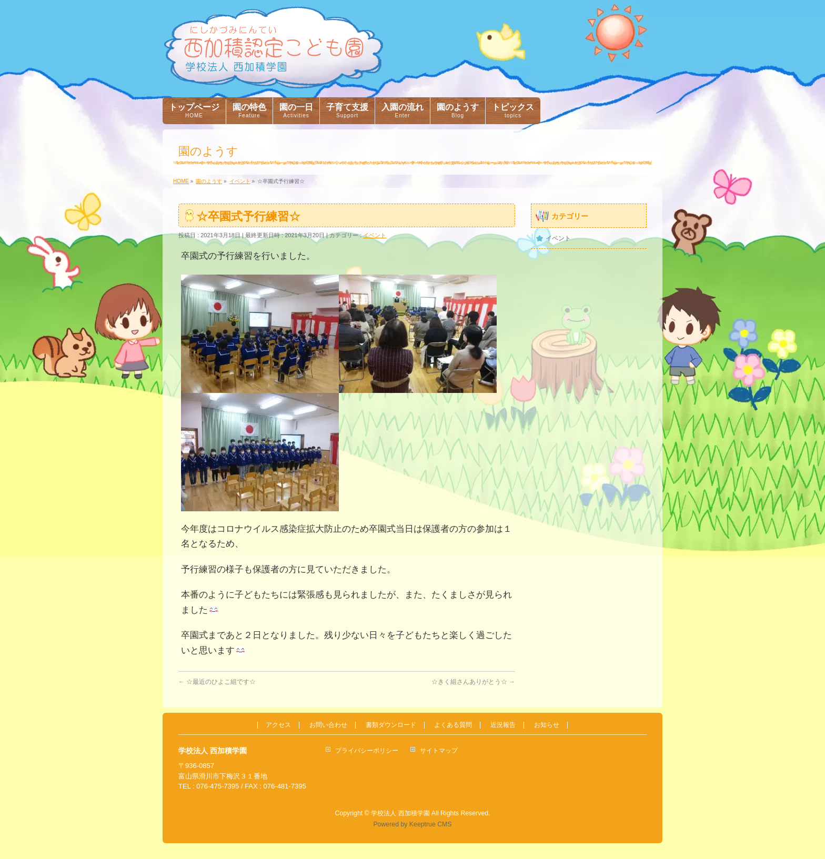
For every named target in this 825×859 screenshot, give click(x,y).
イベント (374, 235)
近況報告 (503, 725)
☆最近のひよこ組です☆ (217, 681)
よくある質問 (453, 725)
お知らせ (546, 725)
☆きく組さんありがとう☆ (473, 681)
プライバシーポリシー (366, 750)
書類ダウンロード (391, 725)
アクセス (278, 725)
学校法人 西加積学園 (400, 813)
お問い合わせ (328, 725)
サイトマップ (439, 750)
